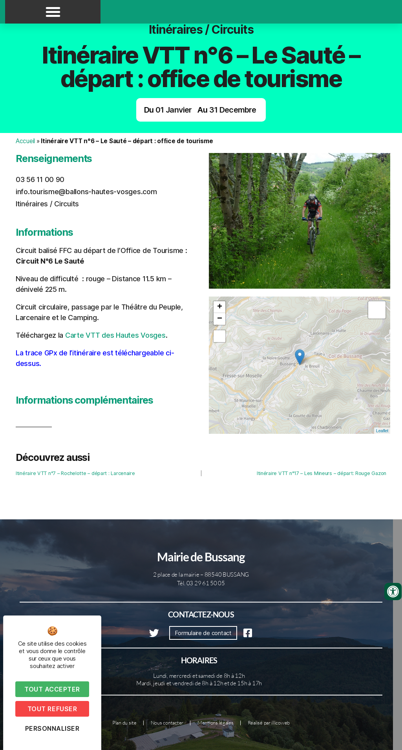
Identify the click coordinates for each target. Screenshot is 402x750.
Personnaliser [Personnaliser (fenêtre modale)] (52, 728)
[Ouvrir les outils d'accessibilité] (393, 591)
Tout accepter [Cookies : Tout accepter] (52, 689)
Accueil (25, 141)
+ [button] (219, 307)
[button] (53, 12)
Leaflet (382, 430)
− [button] (219, 319)
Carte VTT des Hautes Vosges (115, 335)
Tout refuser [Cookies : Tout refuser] (52, 709)
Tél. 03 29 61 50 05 (201, 583)
